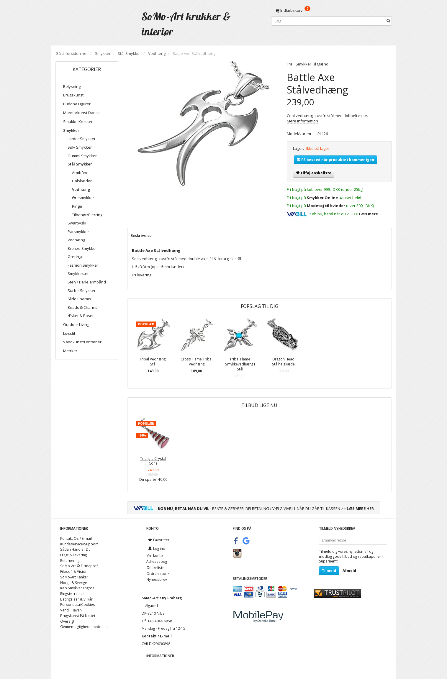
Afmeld (349, 570)
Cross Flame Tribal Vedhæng (196, 361)
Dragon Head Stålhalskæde (283, 361)
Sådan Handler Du (75, 549)
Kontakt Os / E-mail (76, 538)
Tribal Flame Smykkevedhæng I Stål (240, 364)
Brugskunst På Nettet (77, 615)
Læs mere (368, 214)
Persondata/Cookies (77, 604)
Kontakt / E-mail (157, 636)
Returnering (69, 560)
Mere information (302, 121)
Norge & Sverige (73, 582)
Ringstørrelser (72, 593)
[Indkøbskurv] (331, 10)
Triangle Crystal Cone (153, 461)
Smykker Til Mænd (312, 64)
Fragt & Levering (73, 554)
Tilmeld (329, 570)
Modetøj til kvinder (326, 205)
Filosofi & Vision (73, 571)
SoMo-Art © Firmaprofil (79, 565)
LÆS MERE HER (360, 508)
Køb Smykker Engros (77, 587)
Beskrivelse (141, 235)
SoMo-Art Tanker (74, 577)
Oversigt (67, 621)
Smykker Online (322, 197)
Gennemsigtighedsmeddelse (84, 626)
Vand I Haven (71, 610)
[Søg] (388, 21)
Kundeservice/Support (79, 544)
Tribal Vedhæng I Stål (153, 361)
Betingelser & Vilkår (76, 599)
